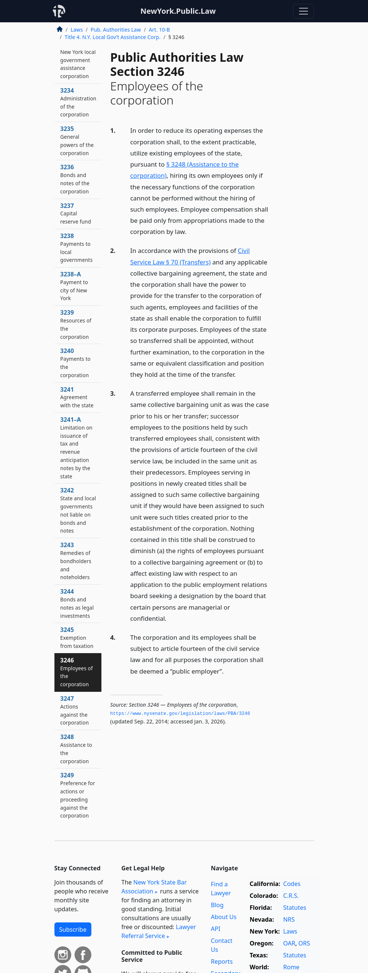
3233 (78, 60)
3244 (77, 603)
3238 (76, 247)
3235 (77, 140)
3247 (74, 710)
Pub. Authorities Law (116, 29)
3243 (75, 561)
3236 (75, 179)
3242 (78, 510)
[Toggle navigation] (303, 11)
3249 (77, 795)
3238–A (74, 286)
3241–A (76, 447)
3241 (77, 397)
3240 (75, 362)
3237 (75, 213)
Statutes (294, 907)
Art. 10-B (159, 29)
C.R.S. (291, 896)
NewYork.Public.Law (178, 11)
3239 (76, 324)
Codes (292, 884)
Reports (222, 961)
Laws (77, 29)
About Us (224, 917)
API (215, 929)
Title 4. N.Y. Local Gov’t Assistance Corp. (113, 37)
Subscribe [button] (73, 929)
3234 (78, 102)
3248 (76, 748)
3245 (77, 637)
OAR (289, 943)
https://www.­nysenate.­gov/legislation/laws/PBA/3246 (180, 713)
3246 (76, 672)
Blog (217, 905)
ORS (304, 943)
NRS (289, 919)
